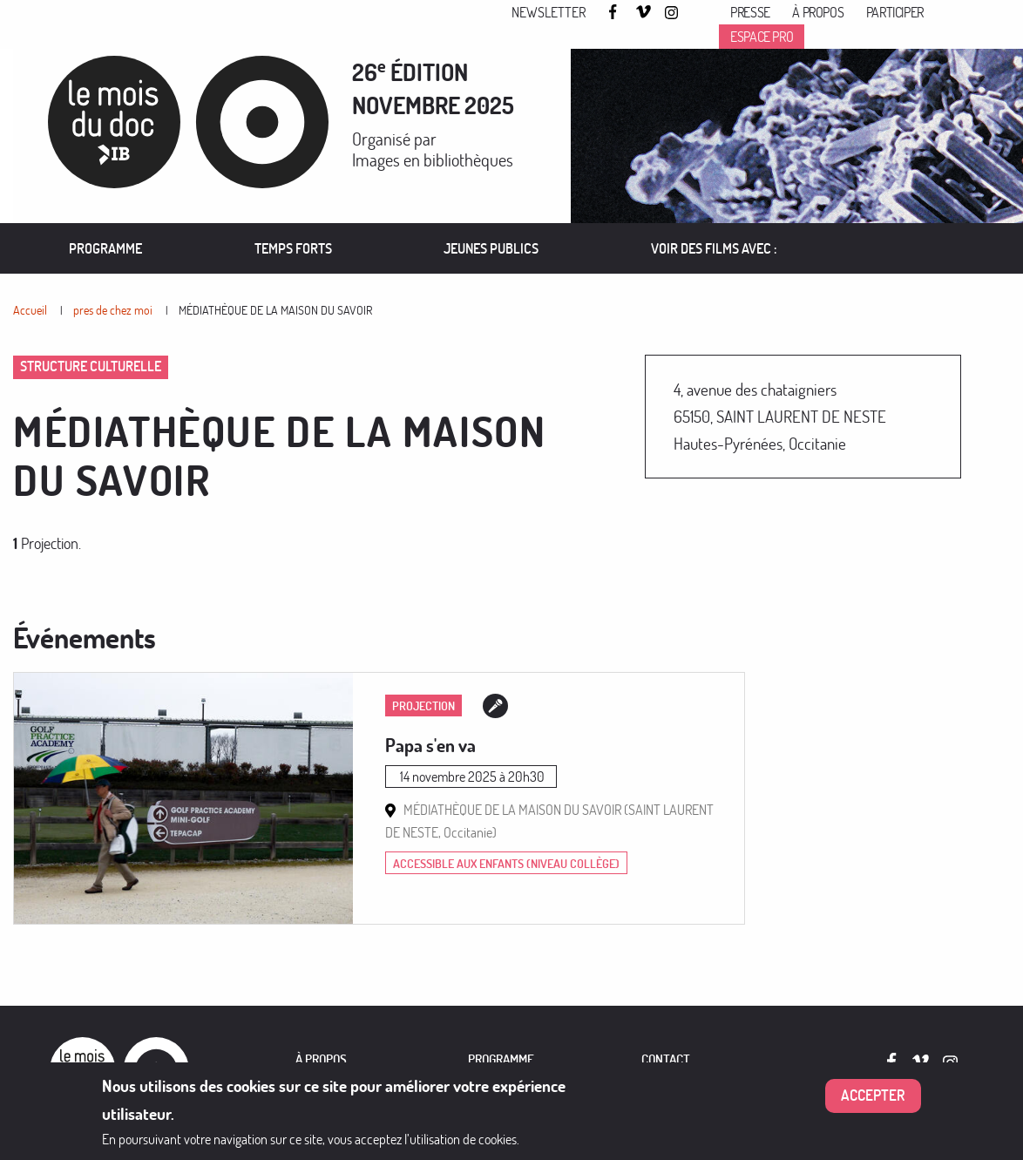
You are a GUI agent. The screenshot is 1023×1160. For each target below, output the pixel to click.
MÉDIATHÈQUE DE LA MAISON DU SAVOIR (275, 310)
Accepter (873, 1095)
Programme (105, 248)
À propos (817, 12)
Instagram (673, 13)
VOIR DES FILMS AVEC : (714, 248)
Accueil (30, 310)
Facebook (615, 11)
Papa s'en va (430, 745)
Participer (895, 12)
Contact (665, 1059)
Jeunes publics (491, 248)
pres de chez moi (112, 310)
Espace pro (761, 36)
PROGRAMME (501, 1059)
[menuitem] (105, 248)
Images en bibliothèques (432, 160)
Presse (750, 12)
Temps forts (293, 248)
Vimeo (644, 13)
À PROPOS (321, 1059)
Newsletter (549, 12)
